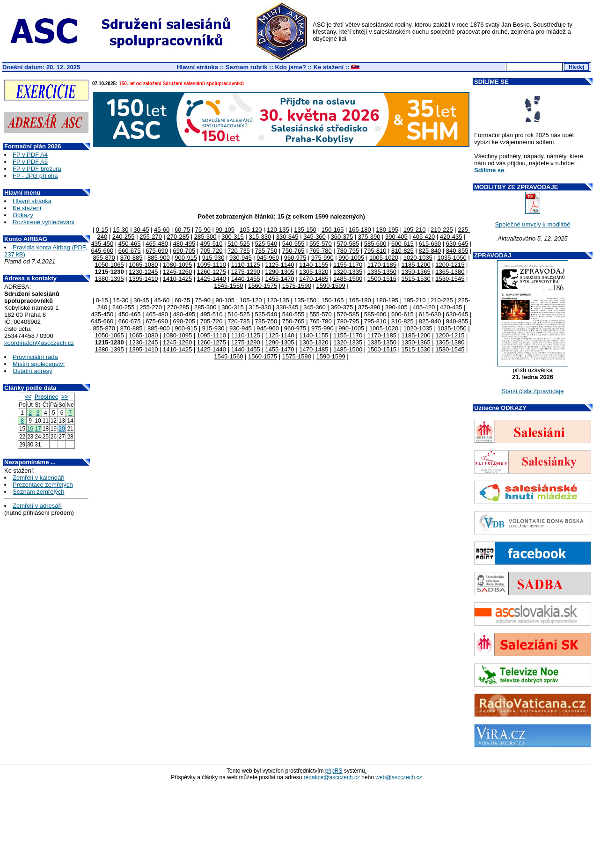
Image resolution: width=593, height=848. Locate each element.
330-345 (287, 236)
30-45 (141, 229)
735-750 (266, 250)
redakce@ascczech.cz (332, 777)
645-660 (102, 250)
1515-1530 (416, 278)
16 (30, 428)
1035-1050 (451, 257)
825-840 (429, 250)
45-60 (161, 229)
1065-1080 (143, 264)
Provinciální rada (35, 356)
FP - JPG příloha (35, 175)
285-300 (205, 236)
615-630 (429, 243)
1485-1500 (347, 278)
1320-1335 (347, 271)
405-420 (423, 236)
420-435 (451, 236)
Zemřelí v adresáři (37, 505)
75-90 (203, 229)
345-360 (314, 236)
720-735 (238, 250)
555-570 (320, 243)
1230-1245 (143, 271)
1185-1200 (416, 264)
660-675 (129, 250)
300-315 (232, 236)
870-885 (131, 257)
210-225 (442, 229)
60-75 (182, 229)
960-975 (295, 257)
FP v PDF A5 (30, 161)
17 (38, 428)
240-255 (123, 236)
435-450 (102, 243)
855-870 (104, 257)
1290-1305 (279, 271)
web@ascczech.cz (398, 777)
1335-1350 (381, 271)
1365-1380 (449, 271)
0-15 (102, 229)
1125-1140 (279, 264)
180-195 (387, 229)
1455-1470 (279, 278)
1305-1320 (313, 271)
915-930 (213, 257)
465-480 (157, 243)
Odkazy (23, 215)
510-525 (238, 243)
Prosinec (47, 397)
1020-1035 (417, 257)
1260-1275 (211, 271)
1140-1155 (313, 264)
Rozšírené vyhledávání (43, 222)
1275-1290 (245, 271)
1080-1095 (177, 264)
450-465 (129, 243)
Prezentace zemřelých (43, 484)
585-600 (375, 243)
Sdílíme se (489, 170)
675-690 (157, 250)
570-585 (348, 243)
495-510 (211, 243)
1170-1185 (381, 264)
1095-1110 (211, 264)
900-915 (186, 257)
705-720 (211, 250)
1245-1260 (177, 271)
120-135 (278, 229)
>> (64, 397)
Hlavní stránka (197, 67)
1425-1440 (211, 278)
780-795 (348, 250)
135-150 (305, 229)
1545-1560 (228, 285)
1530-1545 (449, 278)
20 (62, 428)
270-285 (178, 236)
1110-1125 (245, 264)
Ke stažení (329, 67)
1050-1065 (109, 264)
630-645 (457, 243)
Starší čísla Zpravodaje (533, 391)
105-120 (251, 229)
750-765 (293, 250)
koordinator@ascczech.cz (39, 342)
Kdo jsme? (290, 67)
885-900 (158, 257)
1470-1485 (313, 278)
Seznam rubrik (247, 67)
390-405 (396, 236)
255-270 (150, 236)
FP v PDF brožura (37, 168)
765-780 (320, 250)
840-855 (457, 250)
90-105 (225, 229)
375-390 (369, 236)
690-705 (184, 250)
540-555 (293, 243)
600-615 (402, 243)
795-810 (375, 250)
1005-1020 (383, 257)
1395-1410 (143, 278)
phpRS (334, 771)
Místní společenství (39, 363)
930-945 (240, 257)
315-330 (260, 236)
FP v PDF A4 (30, 154)
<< (28, 397)
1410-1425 (177, 278)
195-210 (414, 229)
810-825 (402, 250)
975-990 (322, 257)
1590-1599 (330, 285)
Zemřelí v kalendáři (39, 477)
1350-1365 (416, 271)
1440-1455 (245, 278)
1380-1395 (109, 278)
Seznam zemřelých (39, 491)
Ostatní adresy (32, 370)
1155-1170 (347, 264)
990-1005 (351, 257)
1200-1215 (449, 264)
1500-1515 (381, 278)
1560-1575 (262, 285)
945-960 (267, 257)
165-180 (360, 229)
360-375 (341, 236)
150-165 (333, 229)
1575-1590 (296, 285)
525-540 (266, 243)
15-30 (120, 229)
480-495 (184, 243)
